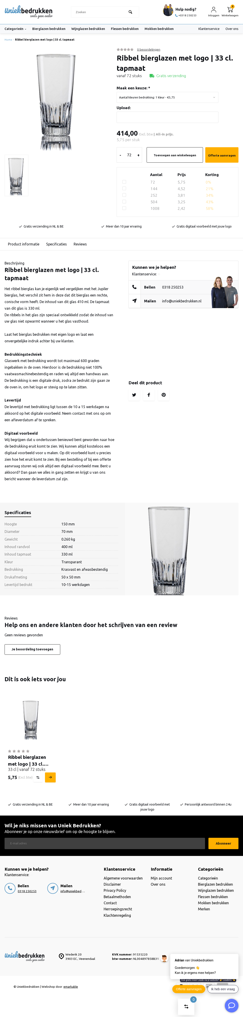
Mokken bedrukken (159, 29)
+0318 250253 (186, 15)
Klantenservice (209, 29)
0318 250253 (172, 287)
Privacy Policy (115, 890)
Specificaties (56, 244)
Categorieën (15, 29)
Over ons (231, 29)
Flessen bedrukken (125, 29)
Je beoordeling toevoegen (32, 649)
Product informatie (23, 244)
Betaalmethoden (117, 897)
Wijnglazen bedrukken (88, 29)
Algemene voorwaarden (123, 878)
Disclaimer (112, 884)
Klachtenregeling (117, 915)
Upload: (124, 107)
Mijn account (161, 878)
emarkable (70, 986)
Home (9, 39)
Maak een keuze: (133, 88)
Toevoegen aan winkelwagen (175, 155)
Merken (204, 909)
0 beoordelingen (148, 49)
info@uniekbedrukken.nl (181, 301)
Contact (110, 903)
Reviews (80, 244)
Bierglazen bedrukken (48, 29)
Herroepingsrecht (118, 909)
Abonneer (223, 843)
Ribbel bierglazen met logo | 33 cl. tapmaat (45, 39)
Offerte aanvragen (222, 155)
